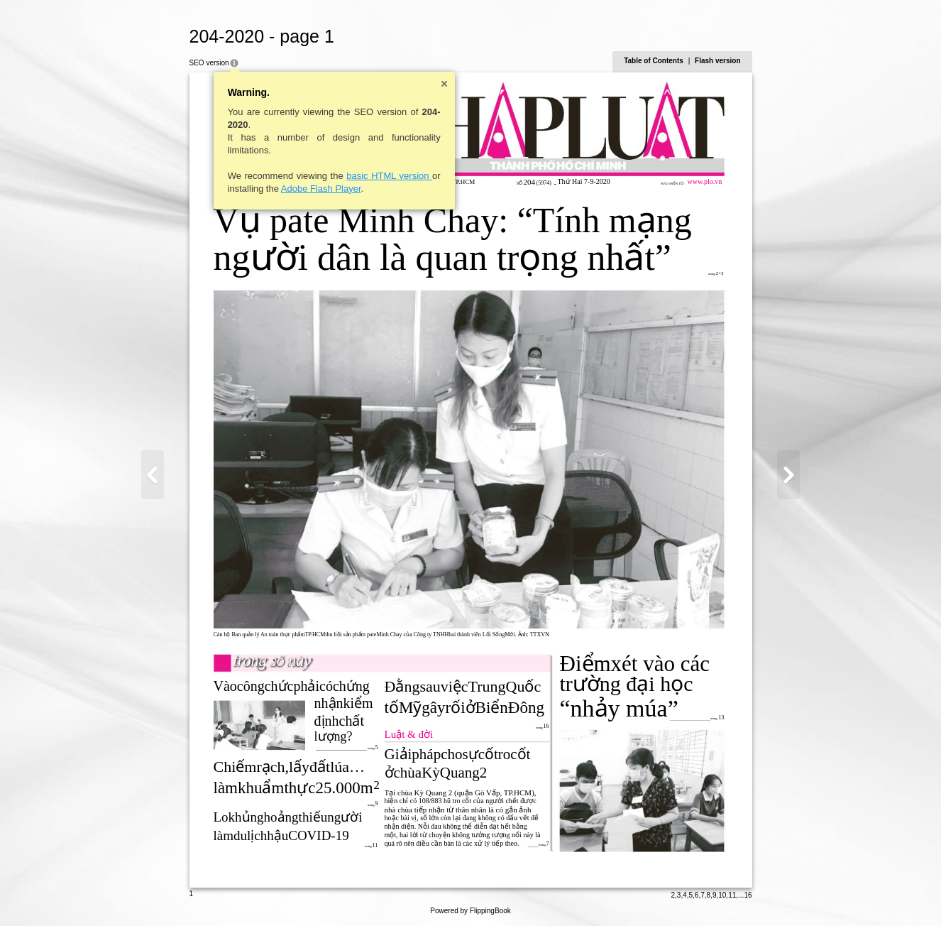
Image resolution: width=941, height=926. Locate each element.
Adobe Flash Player (321, 188)
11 (732, 895)
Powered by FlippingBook (470, 911)
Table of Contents (653, 61)
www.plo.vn (705, 181)
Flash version (717, 61)
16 (748, 895)
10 (722, 895)
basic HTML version (389, 175)
